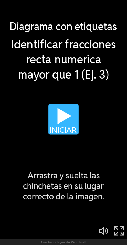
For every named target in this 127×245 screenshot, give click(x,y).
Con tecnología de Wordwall (63, 242)
